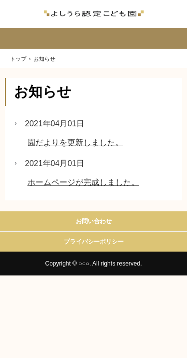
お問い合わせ (94, 221)
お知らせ (42, 91)
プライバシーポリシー (94, 241)
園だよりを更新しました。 (75, 142)
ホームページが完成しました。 (83, 182)
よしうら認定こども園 (94, 14)
